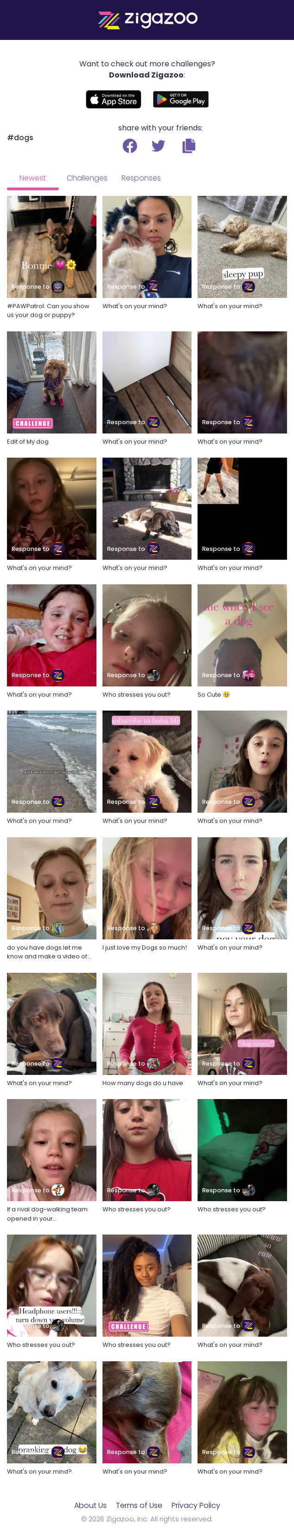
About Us (90, 1505)
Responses (141, 178)
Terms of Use (139, 1505)
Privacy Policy (196, 1505)
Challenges (87, 178)
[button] (188, 146)
